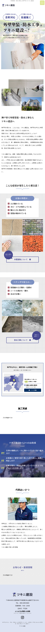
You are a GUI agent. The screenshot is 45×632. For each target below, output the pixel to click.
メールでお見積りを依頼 (22, 611)
